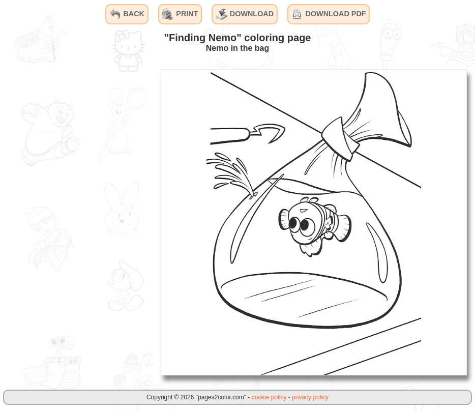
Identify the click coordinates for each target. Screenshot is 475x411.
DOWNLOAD (245, 14)
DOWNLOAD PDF (328, 14)
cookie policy (269, 397)
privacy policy (310, 397)
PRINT (180, 14)
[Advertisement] (76, 221)
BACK (126, 14)
